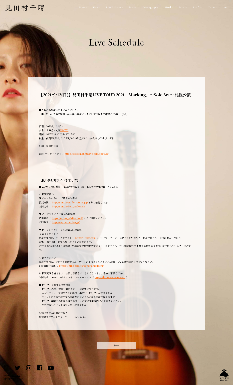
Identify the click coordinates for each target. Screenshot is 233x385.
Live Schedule (114, 7)
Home (83, 7)
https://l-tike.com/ (85, 237)
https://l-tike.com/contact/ (110, 277)
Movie (183, 7)
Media (133, 7)
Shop (225, 7)
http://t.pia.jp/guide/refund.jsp (70, 202)
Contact (213, 7)
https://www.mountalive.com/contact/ (87, 153)
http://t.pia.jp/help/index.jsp (68, 206)
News (96, 7)
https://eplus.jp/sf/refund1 (67, 218)
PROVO (64, 130)
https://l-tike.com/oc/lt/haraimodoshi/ (81, 265)
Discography (151, 7)
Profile (197, 7)
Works (169, 7)
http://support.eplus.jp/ (66, 222)
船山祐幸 (16, 375)
